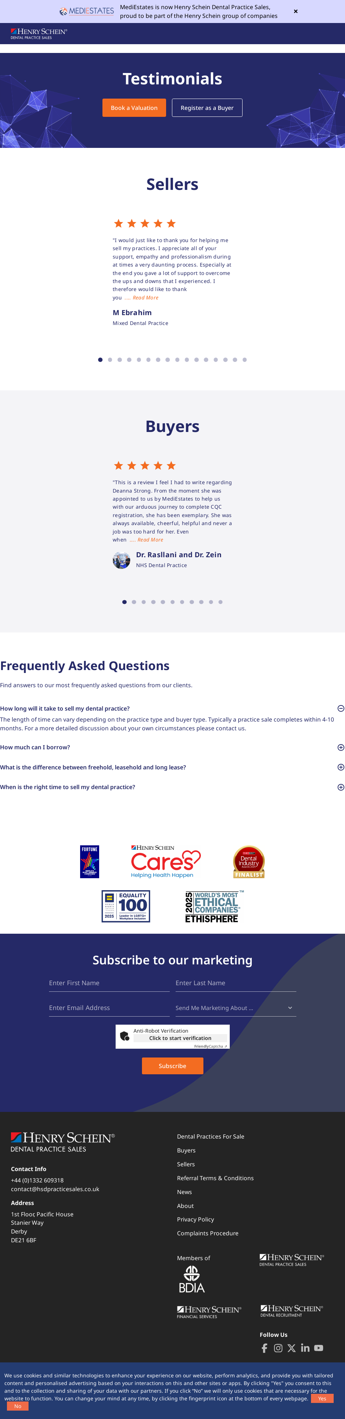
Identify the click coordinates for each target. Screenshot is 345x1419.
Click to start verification (180, 1048)
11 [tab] (196, 360)
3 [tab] (119, 360)
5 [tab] (138, 360)
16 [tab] (244, 360)
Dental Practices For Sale (210, 1147)
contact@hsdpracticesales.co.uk (55, 1199)
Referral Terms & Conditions (215, 1188)
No (17, 1406)
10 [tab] (187, 360)
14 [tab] (225, 360)
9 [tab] (177, 360)
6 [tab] (148, 360)
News (184, 1202)
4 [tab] (129, 360)
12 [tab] (206, 360)
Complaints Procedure (208, 1244)
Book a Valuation (134, 108)
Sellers (186, 1174)
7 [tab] (158, 360)
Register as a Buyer (207, 108)
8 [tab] (167, 360)
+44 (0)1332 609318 (37, 1191)
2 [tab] (110, 360)
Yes (322, 1398)
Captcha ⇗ (210, 1056)
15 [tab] (235, 360)
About (185, 1216)
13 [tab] (216, 360)
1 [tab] (100, 360)
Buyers (186, 1160)
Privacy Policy (195, 1230)
